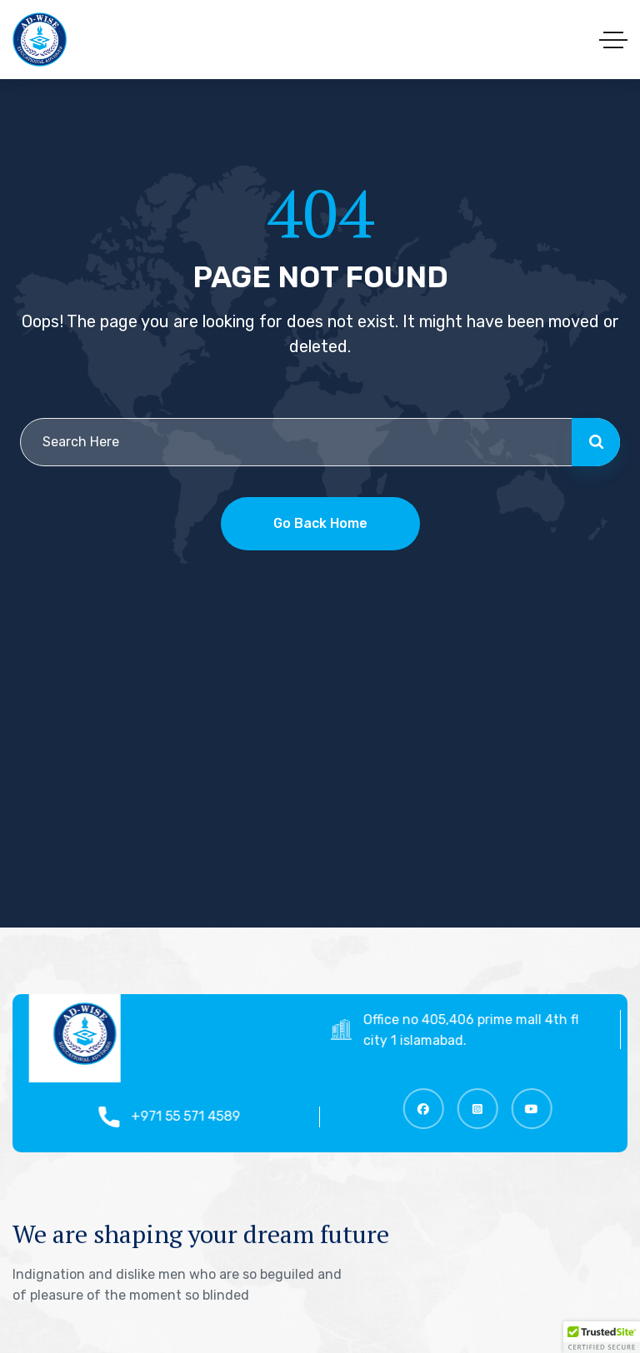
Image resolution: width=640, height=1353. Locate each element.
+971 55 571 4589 (193, 1116)
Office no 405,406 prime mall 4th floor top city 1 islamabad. (500, 1030)
